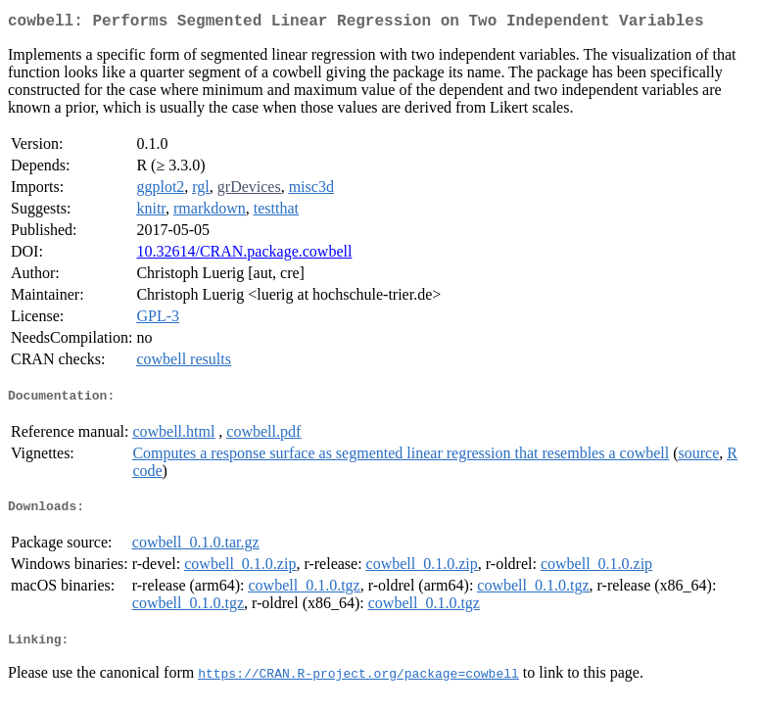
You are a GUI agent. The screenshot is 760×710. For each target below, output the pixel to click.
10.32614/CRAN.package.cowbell (244, 255)
